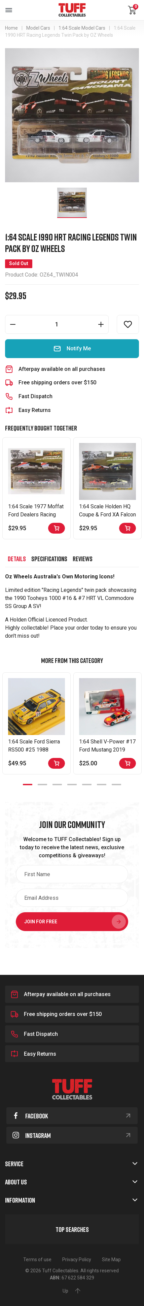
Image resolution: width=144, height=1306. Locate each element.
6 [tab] (101, 784)
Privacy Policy (76, 1259)
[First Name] (72, 874)
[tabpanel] (36, 723)
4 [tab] (72, 784)
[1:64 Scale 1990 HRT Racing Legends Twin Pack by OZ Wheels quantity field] (57, 324)
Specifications (49, 558)
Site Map (111, 1259)
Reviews (83, 558)
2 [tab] (42, 784)
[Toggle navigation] (8, 10)
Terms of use (37, 1259)
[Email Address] (72, 898)
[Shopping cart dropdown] (132, 10)
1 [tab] (27, 784)
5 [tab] (87, 784)
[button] (128, 324)
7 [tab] (116, 784)
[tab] (17, 558)
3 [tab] (57, 784)
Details (17, 558)
